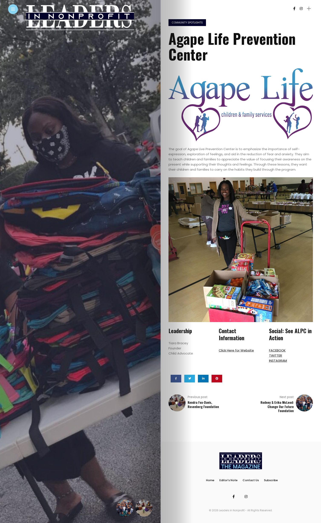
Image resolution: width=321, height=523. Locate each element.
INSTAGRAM (278, 360)
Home (210, 480)
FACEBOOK (277, 350)
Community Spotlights (187, 22)
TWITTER (275, 355)
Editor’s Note (228, 480)
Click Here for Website (236, 350)
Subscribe (271, 480)
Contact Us (251, 480)
